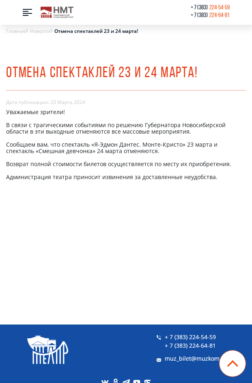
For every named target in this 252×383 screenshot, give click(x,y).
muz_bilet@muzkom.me (197, 358)
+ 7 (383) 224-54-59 (190, 337)
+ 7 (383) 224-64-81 (190, 345)
